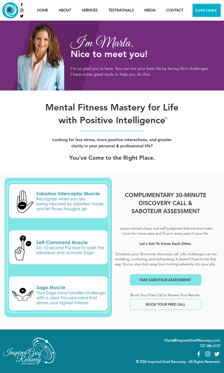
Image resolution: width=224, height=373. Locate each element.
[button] (91, 10)
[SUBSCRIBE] (206, 10)
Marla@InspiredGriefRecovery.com (192, 340)
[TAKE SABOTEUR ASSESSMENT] (165, 279)
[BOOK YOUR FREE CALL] (165, 304)
